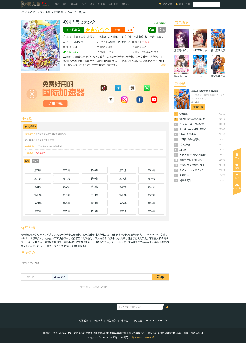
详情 (163, 65)
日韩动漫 (59, 12)
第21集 (38, 203)
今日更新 (113, 4)
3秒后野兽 (184, 144)
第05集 (151, 170)
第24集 (123, 203)
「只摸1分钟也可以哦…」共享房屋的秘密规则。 (192, 139)
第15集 (151, 186)
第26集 (38, 211)
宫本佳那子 (114, 36)
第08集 (94, 178)
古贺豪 (111, 42)
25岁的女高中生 (187, 134)
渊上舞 (102, 36)
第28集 (94, 211)
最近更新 (111, 320)
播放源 (26, 118)
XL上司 (183, 149)
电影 (65, 4)
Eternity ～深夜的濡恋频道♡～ (191, 124)
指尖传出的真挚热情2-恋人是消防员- (192, 119)
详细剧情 (28, 228)
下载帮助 (97, 320)
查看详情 (198, 107)
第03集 (94, 170)
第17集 (66, 195)
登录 (181, 4)
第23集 (94, 203)
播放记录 (167, 4)
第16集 (38, 195)
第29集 (123, 211)
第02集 (66, 170)
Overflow (184, 113)
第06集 (38, 178)
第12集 (66, 186)
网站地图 (137, 320)
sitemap (150, 320)
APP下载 (237, 187)
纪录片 (101, 4)
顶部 (237, 176)
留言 (237, 166)
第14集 (123, 186)
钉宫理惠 (127, 36)
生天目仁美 (79, 36)
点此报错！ (40, 153)
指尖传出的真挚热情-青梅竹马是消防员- (208, 91)
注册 (187, 4)
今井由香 (138, 36)
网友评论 (28, 253)
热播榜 (180, 83)
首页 (57, 4)
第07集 (66, 178)
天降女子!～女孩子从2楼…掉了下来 (191, 170)
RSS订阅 (162, 320)
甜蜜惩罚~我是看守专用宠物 (192, 165)
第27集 (66, 211)
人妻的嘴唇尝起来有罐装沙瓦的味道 (192, 155)
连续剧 (74, 4)
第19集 (123, 195)
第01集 (38, 170)
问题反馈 (84, 320)
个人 (237, 156)
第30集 (151, 211)
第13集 (94, 186)
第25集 (151, 203)
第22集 (66, 203)
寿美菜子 (92, 36)
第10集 (151, 178)
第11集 (37, 186)
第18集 (94, 195)
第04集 (123, 170)
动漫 (92, 4)
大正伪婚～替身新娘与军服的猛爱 (192, 129)
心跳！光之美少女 (76, 12)
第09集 (123, 178)
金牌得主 (184, 175)
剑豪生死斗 (185, 180)
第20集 (151, 195)
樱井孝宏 (150, 36)
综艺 (84, 4)
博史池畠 (121, 42)
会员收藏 (159, 23)
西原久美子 (163, 36)
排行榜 (125, 4)
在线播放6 (30, 126)
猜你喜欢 (182, 22)
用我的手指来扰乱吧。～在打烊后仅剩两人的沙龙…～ (192, 160)
